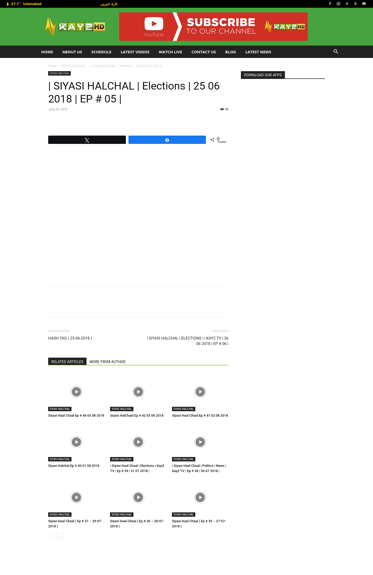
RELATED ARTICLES (67, 362)
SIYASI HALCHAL (73, 66)
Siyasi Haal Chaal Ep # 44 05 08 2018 (76, 415)
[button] (335, 52)
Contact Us (203, 51)
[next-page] (59, 536)
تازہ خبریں (109, 3)
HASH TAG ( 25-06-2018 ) (70, 338)
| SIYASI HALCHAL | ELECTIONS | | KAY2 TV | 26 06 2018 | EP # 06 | (187, 341)
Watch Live (170, 51)
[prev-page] (51, 536)
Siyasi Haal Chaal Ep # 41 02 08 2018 (200, 415)
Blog (230, 51)
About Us (72, 51)
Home (47, 51)
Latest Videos (135, 51)
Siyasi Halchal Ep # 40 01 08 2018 (73, 466)
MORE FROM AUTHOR (107, 362)
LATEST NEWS (258, 51)
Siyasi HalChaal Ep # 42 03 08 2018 (136, 415)
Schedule (101, 51)
